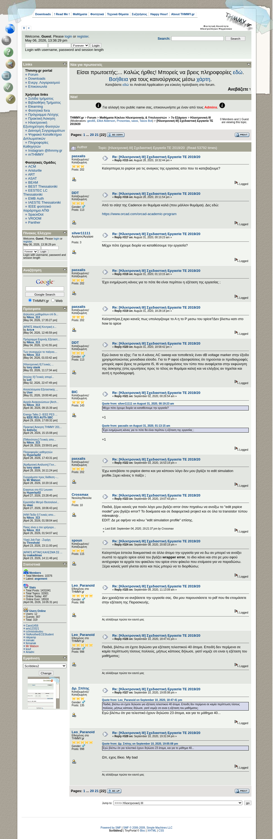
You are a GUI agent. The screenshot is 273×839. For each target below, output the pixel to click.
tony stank (33, 367)
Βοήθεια (118, 79)
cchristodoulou (34, 631)
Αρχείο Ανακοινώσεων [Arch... (41, 402)
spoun (77, 540)
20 (92, 135)
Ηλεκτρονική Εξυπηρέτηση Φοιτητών (41, 124)
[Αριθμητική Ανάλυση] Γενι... (39, 464)
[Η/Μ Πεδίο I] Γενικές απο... (39, 514)
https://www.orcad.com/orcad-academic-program (139, 214)
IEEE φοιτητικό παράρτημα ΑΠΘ (37, 208)
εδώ (238, 72)
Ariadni (30, 652)
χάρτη (203, 79)
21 (97, 135)
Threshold (33, 542)
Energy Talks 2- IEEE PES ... (40, 414)
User (30, 392)
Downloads (43, 14)
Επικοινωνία (37, 86)
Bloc (142, 830)
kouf (28, 649)
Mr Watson (33, 480)
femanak (31, 643)
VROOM (34, 218)
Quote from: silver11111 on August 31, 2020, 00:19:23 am (138, 403)
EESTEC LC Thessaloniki (35, 192)
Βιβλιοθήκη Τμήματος (44, 102)
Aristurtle (35, 170)
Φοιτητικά (97, 14)
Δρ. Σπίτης (80, 688)
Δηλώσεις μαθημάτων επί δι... (40, 314)
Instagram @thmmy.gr (45, 150)
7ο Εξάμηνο (179, 117)
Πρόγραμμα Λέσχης (43, 114)
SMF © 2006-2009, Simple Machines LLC (147, 827)
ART (31, 174)
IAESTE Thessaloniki (44, 202)
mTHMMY (36, 154)
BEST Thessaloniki (42, 186)
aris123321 (32, 628)
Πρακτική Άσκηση (41, 118)
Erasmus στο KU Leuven (38, 489)
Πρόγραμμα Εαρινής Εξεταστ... (41, 339)
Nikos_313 (33, 317)
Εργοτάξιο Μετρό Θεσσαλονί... (41, 502)
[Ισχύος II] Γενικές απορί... (38, 377)
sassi (134, 120)
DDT (75, 193)
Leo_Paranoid (83, 585)
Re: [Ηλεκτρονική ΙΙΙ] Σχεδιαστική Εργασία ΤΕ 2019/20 (156, 157)
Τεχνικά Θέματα (118, 14)
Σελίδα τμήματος (41, 98)
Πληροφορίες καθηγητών (38, 452)
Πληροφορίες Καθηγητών (36, 144)
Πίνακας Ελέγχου (37, 233)
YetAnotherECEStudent (40, 634)
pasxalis (78, 156)
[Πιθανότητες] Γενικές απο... (39, 439)
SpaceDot (35, 214)
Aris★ (30, 329)
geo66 (91, 120)
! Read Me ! (62, 14)
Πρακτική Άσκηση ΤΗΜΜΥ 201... (42, 427)
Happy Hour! (159, 14)
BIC (75, 392)
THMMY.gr (77, 117)
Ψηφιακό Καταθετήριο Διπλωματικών (42, 136)
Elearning (35, 106)
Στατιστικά (31, 564)
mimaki (30, 640)
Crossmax (80, 495)
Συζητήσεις (139, 14)
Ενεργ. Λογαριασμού (44, 82)
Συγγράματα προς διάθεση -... (41, 477)
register (83, 36)
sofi (29, 379)
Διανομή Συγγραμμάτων (46, 130)
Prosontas (123, 120)
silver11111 (81, 233)
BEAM (33, 182)
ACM (32, 166)
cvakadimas (34, 555)
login (68, 36)
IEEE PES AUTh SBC (40, 417)
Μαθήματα (80, 14)
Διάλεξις (32, 430)
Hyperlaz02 (34, 455)
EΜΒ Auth (36, 198)
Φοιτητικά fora (39, 110)
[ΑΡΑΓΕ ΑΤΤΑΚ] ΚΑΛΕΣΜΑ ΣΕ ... (42, 552)
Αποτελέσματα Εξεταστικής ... (40, 389)
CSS (161, 830)
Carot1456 (32, 625)
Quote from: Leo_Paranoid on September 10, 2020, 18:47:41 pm (142, 700)
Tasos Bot (145, 120)
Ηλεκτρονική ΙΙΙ (200, 117)
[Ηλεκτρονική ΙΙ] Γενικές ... (38, 364)
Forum (33, 74)
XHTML (151, 830)
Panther (34, 222)
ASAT (32, 178)
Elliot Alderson (106, 120)
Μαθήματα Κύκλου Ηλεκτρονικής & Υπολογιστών (134, 117)
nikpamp (31, 637)
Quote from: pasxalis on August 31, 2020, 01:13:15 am (136, 425)
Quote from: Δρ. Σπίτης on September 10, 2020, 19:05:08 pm (140, 743)
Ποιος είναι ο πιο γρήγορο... (39, 527)
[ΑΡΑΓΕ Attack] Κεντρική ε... (39, 326)
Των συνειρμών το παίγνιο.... (40, 351)
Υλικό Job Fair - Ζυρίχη (36, 539)
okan (30, 505)
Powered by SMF (111, 827)
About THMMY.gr (183, 14)
